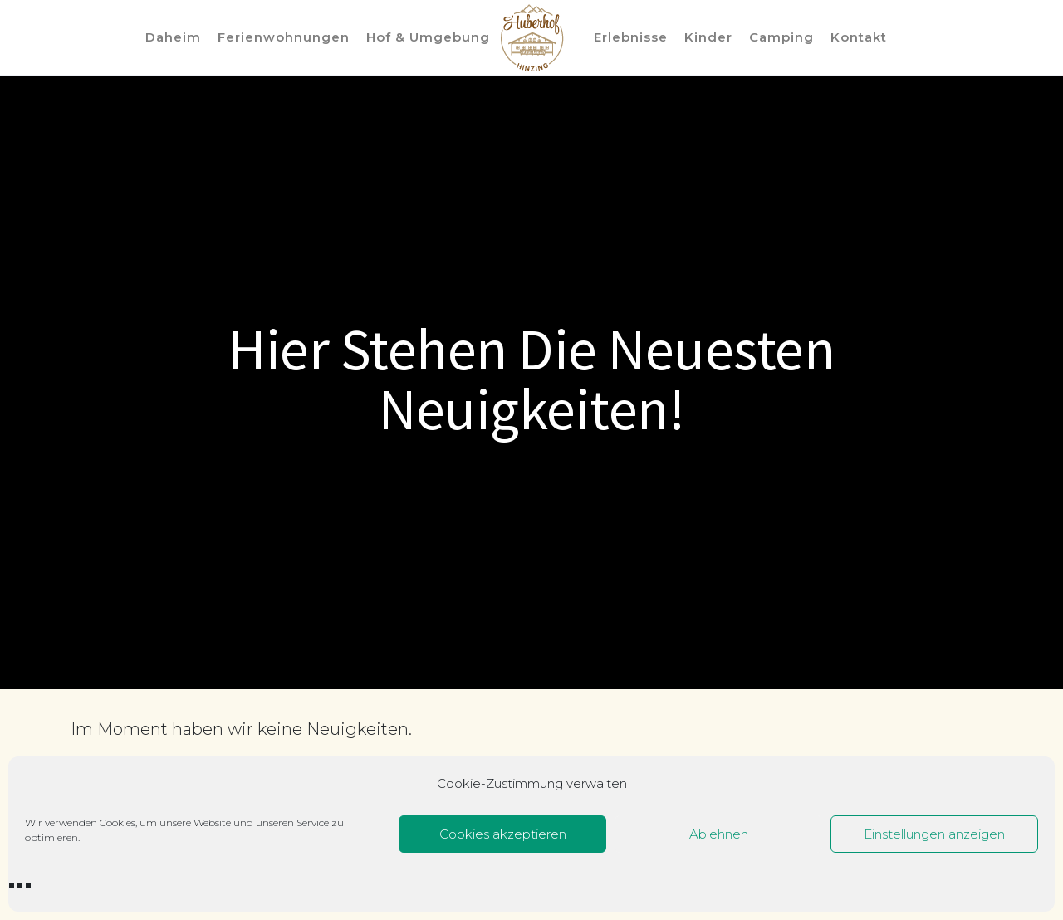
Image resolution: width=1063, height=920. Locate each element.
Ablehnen (718, 834)
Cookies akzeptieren (502, 834)
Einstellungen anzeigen (934, 834)
